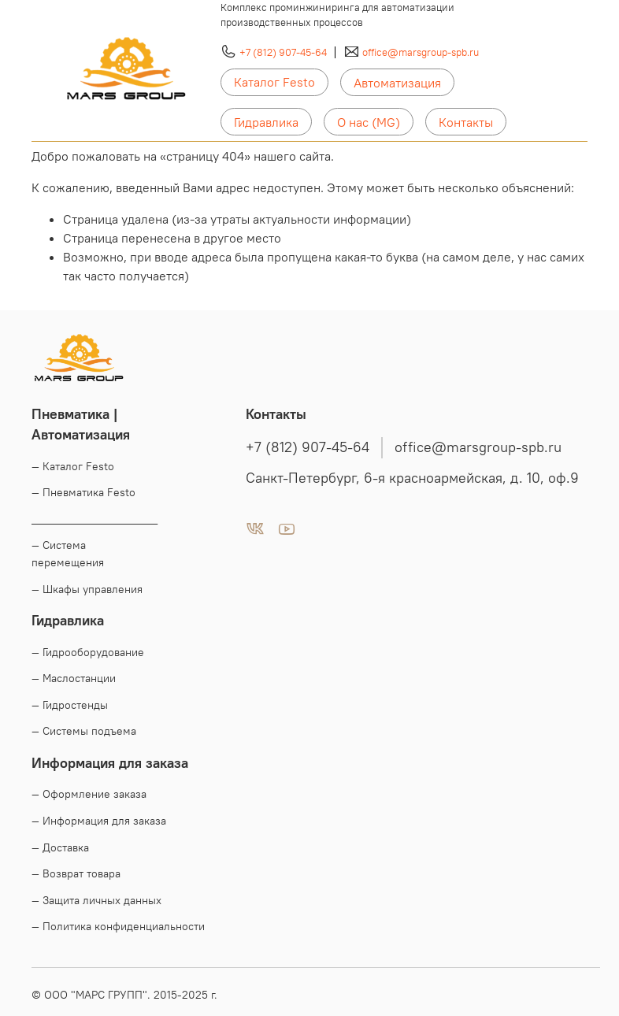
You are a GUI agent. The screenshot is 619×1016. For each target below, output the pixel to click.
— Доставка (60, 847)
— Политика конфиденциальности (118, 926)
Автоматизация (397, 83)
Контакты (466, 122)
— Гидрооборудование (88, 652)
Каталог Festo (274, 82)
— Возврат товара (76, 873)
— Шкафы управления (87, 589)
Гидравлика (266, 122)
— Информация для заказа (99, 821)
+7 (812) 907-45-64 (283, 52)
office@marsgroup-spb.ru (420, 52)
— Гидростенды (70, 705)
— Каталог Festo (73, 466)
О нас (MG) (368, 122)
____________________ (95, 519)
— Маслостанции (74, 678)
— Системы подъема (84, 731)
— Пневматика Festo (83, 492)
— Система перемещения (68, 553)
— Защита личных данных (96, 900)
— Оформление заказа (89, 794)
